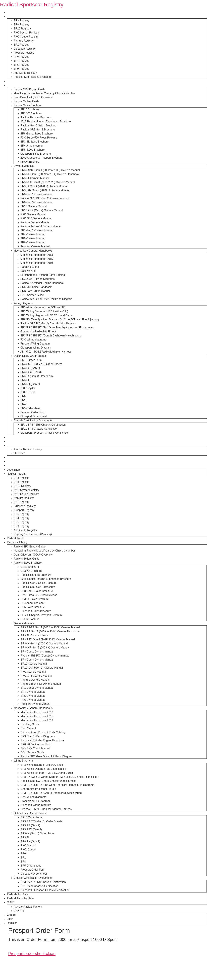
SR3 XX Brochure (30, 113)
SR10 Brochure (29, 109)
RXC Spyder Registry (26, 32)
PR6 (23, 396)
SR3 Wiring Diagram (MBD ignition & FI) (44, 311)
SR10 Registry (22, 28)
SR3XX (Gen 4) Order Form (37, 376)
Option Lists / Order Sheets (30, 355)
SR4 (23, 404)
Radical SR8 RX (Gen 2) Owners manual (44, 198)
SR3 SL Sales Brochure (34, 141)
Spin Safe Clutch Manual (35, 291)
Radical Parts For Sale (20, 441)
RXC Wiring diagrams (33, 339)
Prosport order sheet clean (32, 953)
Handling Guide (29, 266)
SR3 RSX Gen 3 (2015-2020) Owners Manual (47, 182)
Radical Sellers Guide (26, 101)
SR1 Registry (21, 44)
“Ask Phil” (19, 453)
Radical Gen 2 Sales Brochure (38, 125)
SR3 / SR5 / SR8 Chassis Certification (43, 424)
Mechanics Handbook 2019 (36, 262)
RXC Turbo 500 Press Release (38, 137)
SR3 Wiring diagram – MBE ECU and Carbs (46, 315)
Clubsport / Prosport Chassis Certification (44, 432)
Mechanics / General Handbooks (33, 250)
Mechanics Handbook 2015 (36, 258)
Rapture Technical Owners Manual (40, 226)
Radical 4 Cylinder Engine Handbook (42, 283)
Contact (11, 457)
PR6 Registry (21, 56)
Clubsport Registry (25, 48)
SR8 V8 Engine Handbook (36, 287)
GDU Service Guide (32, 295)
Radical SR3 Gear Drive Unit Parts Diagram (46, 299)
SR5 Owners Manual (32, 238)
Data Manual (28, 270)
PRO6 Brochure (29, 161)
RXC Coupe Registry (26, 36)
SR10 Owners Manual (33, 206)
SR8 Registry (21, 24)
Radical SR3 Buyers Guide (29, 89)
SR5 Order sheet (30, 408)
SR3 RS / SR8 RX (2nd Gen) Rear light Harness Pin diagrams (57, 327)
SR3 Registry (21, 20)
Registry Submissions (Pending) (33, 76)
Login (10, 461)
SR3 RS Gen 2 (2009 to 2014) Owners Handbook (49, 174)
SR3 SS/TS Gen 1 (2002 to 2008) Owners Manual (50, 170)
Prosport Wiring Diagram (35, 343)
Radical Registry (16, 16)
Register (12, 465)
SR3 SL (25, 380)
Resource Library (17, 85)
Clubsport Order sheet (33, 416)
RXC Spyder (27, 388)
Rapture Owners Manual (34, 222)
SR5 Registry (21, 64)
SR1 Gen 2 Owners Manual (36, 230)
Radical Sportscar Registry (31, 5)
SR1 (23, 400)
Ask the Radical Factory (28, 449)
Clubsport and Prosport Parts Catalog (42, 274)
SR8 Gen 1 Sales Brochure (36, 133)
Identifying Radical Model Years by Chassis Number (44, 93)
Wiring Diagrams (23, 303)
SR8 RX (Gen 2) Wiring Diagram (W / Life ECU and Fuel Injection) (59, 319)
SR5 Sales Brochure (32, 149)
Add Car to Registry (25, 72)
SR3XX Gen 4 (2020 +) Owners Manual (43, 186)
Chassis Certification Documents (33, 420)
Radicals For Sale (17, 437)
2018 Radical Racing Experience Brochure (45, 121)
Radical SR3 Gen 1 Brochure (37, 129)
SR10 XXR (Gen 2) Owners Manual (41, 210)
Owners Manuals (24, 165)
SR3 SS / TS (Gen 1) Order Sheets (41, 364)
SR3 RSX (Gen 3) (31, 372)
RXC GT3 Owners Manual (35, 218)
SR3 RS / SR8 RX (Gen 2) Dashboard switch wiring (50, 335)
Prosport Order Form (32, 412)
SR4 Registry (21, 60)
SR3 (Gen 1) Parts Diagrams (37, 279)
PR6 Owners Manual (32, 242)
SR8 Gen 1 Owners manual (36, 194)
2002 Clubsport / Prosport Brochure (41, 157)
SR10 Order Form (31, 360)
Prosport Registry (24, 52)
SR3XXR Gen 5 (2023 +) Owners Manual (44, 190)
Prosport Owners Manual (35, 246)
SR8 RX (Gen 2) (30, 384)
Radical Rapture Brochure (35, 117)
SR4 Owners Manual (32, 234)
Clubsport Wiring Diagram (35, 347)
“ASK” (10, 445)
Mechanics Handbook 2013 (36, 254)
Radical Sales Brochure (27, 105)
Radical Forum (15, 81)
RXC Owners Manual (32, 214)
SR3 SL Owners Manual (34, 178)
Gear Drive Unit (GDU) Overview (33, 97)
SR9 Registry (21, 68)
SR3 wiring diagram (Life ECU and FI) (42, 307)
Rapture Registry (24, 40)
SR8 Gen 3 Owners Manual (36, 202)
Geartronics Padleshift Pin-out (38, 331)
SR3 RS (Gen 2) (30, 368)
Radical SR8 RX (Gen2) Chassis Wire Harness (48, 323)
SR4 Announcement (32, 145)
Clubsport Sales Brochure (35, 153)
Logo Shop (13, 12)
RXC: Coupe (27, 392)
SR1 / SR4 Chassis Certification (39, 428)
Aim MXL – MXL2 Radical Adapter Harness (45, 351)
